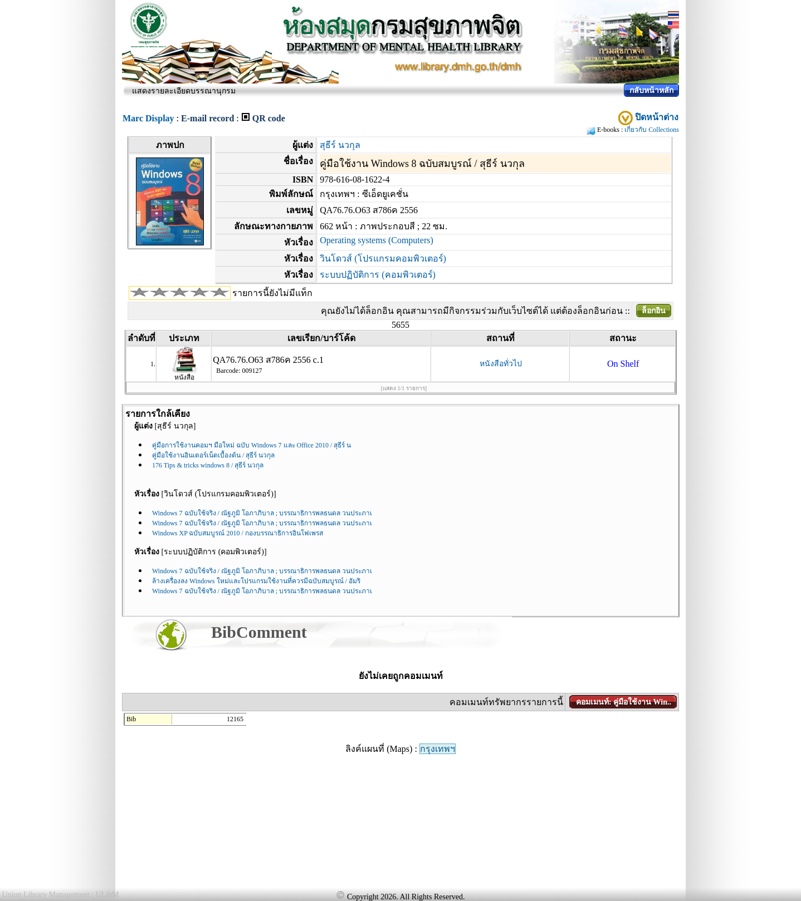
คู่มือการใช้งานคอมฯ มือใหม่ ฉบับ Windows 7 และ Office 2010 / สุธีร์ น (251, 445)
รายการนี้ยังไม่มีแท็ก (272, 293)
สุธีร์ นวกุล (340, 145)
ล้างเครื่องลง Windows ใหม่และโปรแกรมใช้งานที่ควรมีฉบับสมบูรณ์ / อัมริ (256, 581)
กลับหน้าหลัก (651, 90)
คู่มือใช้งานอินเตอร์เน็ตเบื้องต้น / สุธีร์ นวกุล (213, 455)
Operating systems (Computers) (376, 240)
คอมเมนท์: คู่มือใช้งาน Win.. (623, 702)
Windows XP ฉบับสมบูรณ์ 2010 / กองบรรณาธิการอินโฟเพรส (237, 533)
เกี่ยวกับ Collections (651, 130)
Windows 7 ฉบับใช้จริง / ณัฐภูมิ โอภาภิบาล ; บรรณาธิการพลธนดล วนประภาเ (262, 513)
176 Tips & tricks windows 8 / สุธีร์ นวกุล (207, 465)
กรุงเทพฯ (437, 749)
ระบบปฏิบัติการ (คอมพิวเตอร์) (378, 274)
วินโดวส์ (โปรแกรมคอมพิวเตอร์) (383, 258)
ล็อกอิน (654, 311)
